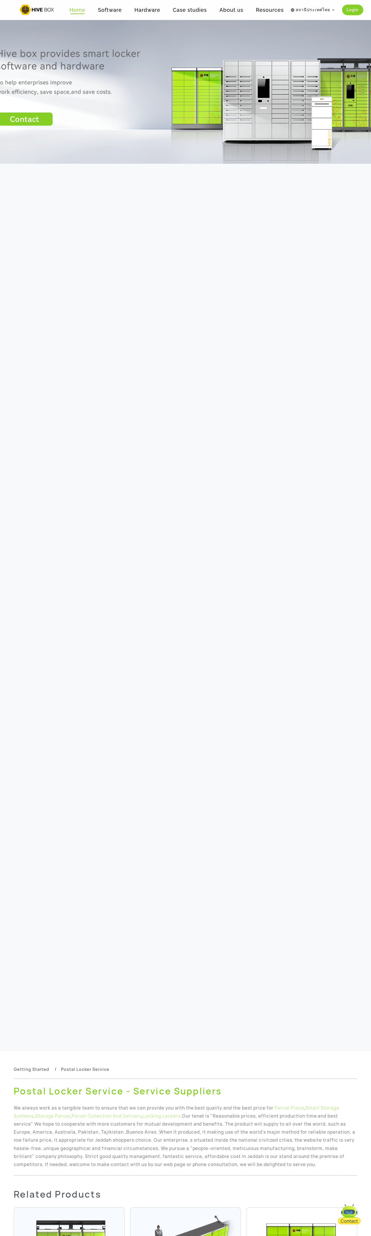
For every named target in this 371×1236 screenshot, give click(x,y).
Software (110, 10)
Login (353, 9)
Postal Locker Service (85, 1069)
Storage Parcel (52, 1116)
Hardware (147, 10)
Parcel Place (289, 1108)
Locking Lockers (162, 1116)
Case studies (190, 10)
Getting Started (31, 1069)
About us (231, 10)
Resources (270, 10)
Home (77, 10)
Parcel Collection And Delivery (107, 1116)
